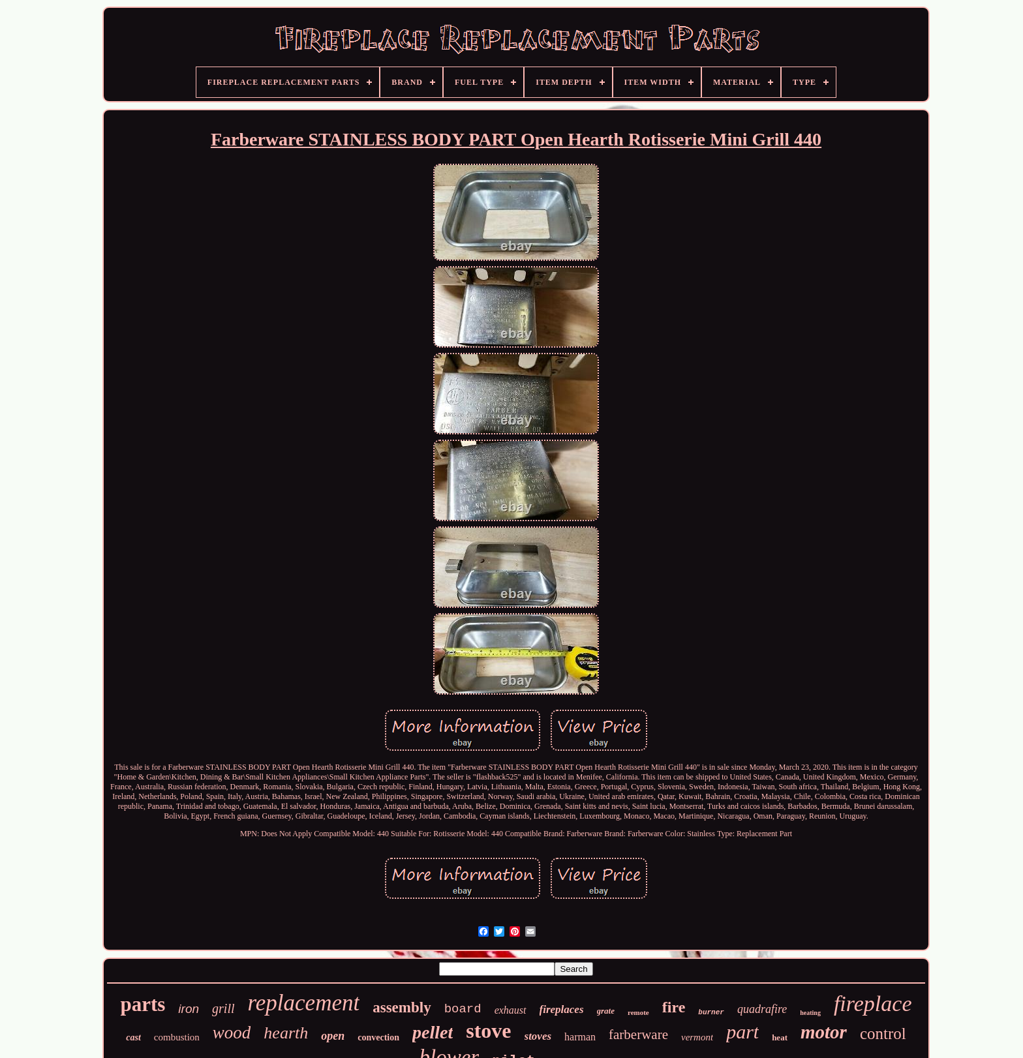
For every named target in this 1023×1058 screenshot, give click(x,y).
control (883, 1033)
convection (378, 1037)
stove (488, 1030)
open (332, 1035)
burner (711, 1012)
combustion (177, 1037)
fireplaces (562, 1009)
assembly (402, 1007)
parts (142, 1004)
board (462, 1009)
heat (779, 1037)
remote (638, 1012)
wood (232, 1032)
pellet (432, 1032)
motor (824, 1031)
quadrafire (762, 1009)
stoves (538, 1036)
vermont (697, 1037)
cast (133, 1037)
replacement (304, 1003)
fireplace (873, 1003)
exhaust (511, 1010)
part (742, 1031)
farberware (638, 1034)
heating (810, 1012)
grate (606, 1011)
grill (223, 1008)
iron (188, 1009)
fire (674, 1007)
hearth (286, 1032)
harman (580, 1036)
